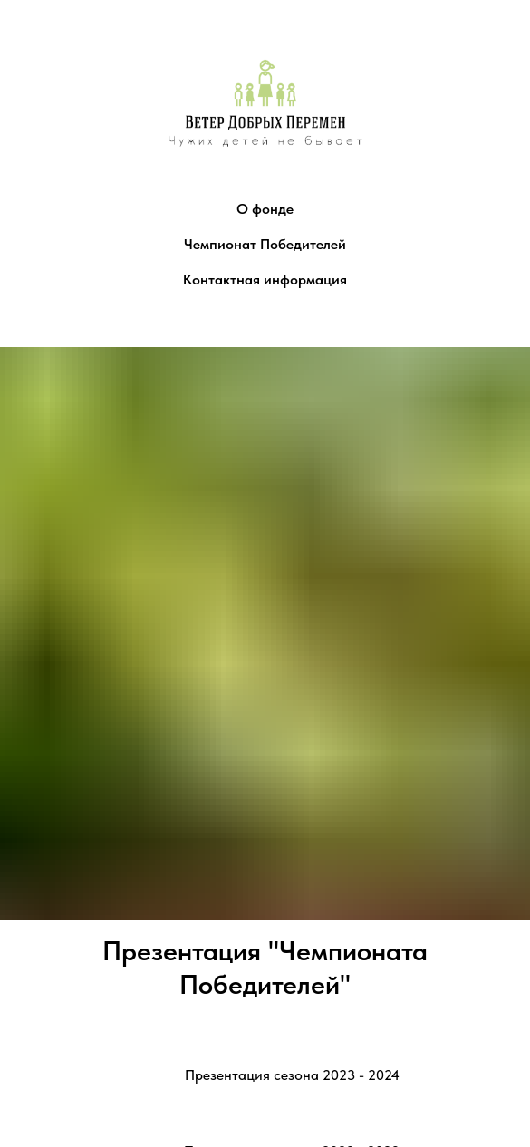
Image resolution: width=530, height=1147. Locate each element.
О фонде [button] (265, 208)
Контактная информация (265, 279)
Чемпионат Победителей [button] (265, 244)
